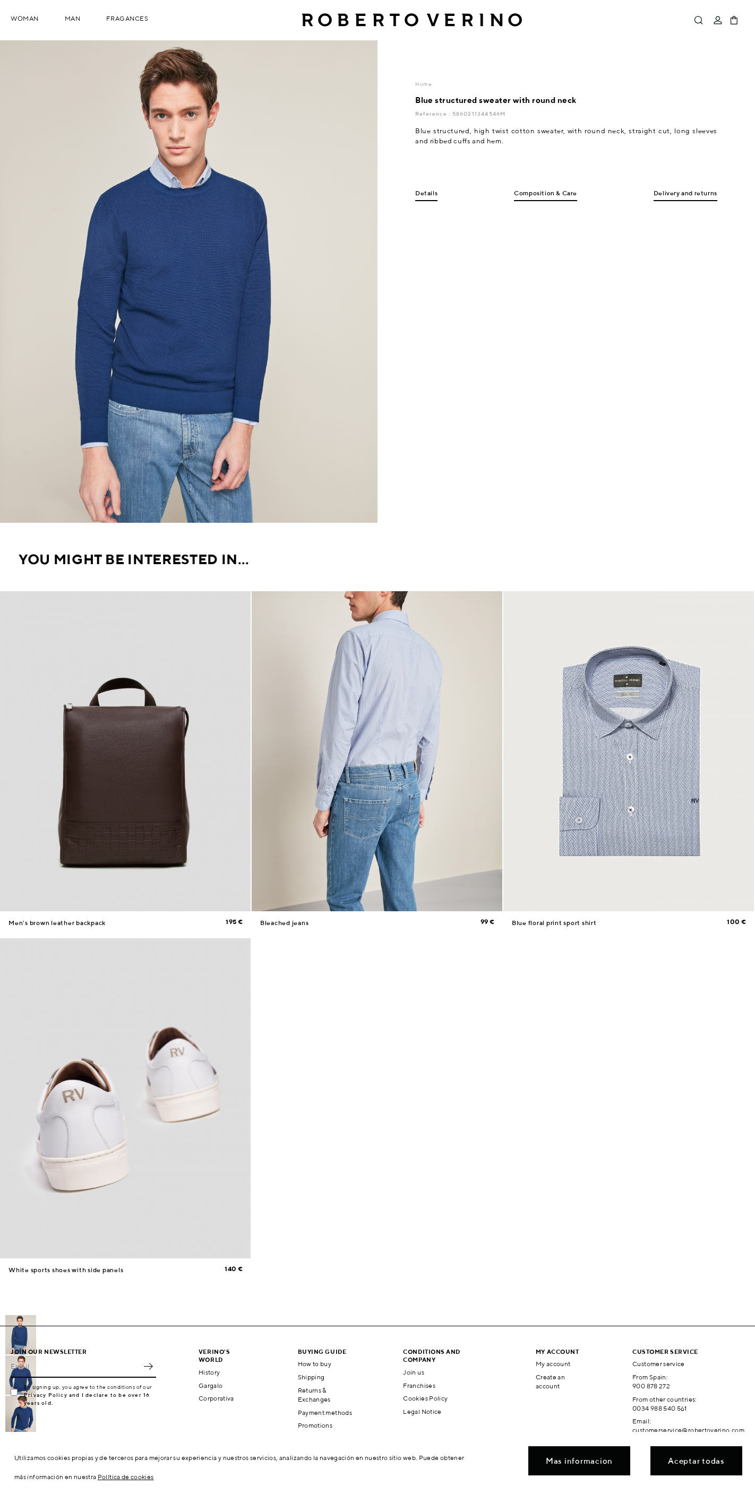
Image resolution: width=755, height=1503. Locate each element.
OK (148, 1366)
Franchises (419, 1385)
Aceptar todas (696, 1460)
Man (73, 18)
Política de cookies (126, 1477)
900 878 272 (651, 1386)
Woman (25, 18)
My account (553, 1364)
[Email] (75, 1366)
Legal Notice (422, 1411)
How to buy (315, 1364)
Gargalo (211, 1385)
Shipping (311, 1377)
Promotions (315, 1425)
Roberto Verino (412, 20)
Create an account (550, 1381)
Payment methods (325, 1412)
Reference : (433, 113)
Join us (413, 1372)
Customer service (658, 1364)
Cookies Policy (425, 1398)
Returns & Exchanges (314, 1394)
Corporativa (216, 1398)
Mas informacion (579, 1460)
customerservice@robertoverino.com (688, 1430)
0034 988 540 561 (659, 1408)
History (209, 1372)
